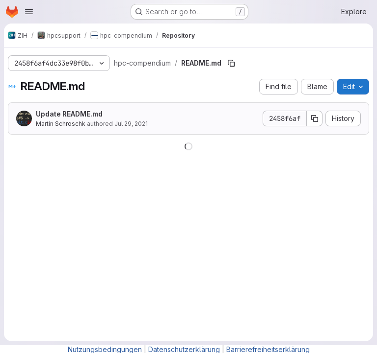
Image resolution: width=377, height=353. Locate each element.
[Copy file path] (231, 63)
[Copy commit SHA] (315, 118)
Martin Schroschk (60, 123)
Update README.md (69, 114)
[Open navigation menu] (29, 12)
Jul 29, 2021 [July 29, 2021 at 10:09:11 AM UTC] (131, 123)
